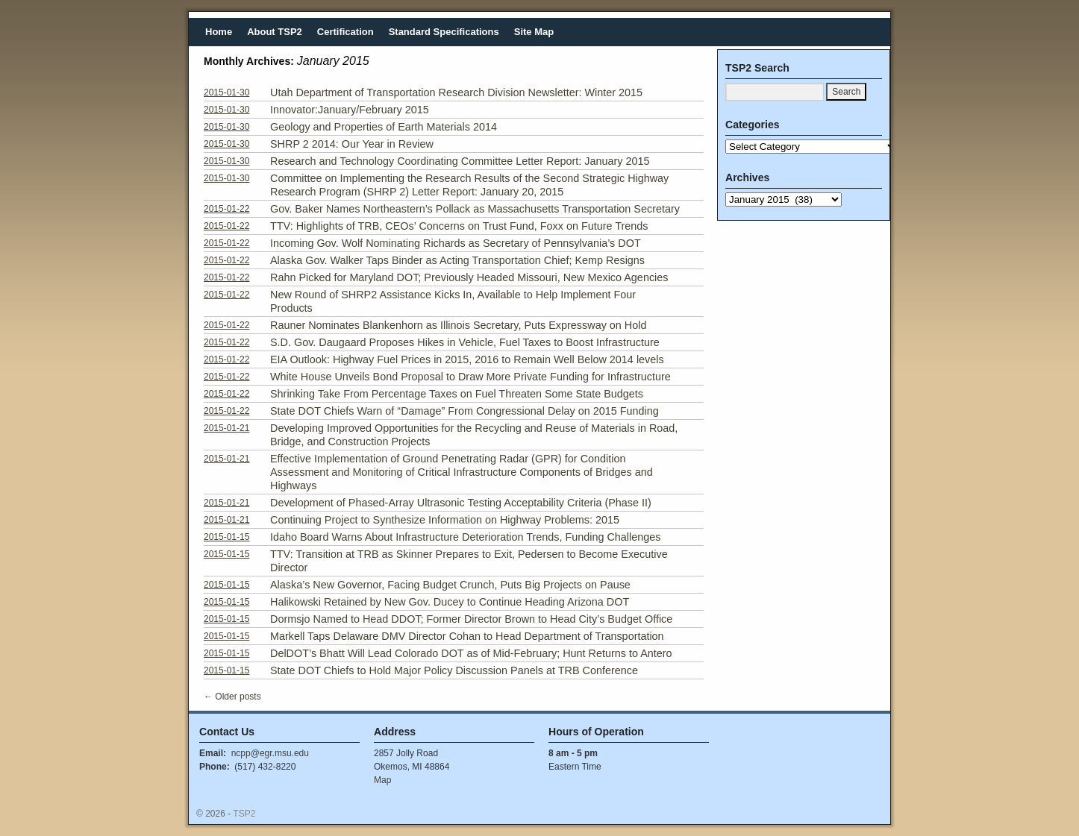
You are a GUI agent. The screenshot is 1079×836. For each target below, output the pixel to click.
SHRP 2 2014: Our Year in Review (352, 144)
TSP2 (244, 813)
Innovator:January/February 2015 (349, 110)
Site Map (534, 31)
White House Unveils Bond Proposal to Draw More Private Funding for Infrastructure (470, 377)
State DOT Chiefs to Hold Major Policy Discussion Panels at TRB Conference (454, 670)
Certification (345, 31)
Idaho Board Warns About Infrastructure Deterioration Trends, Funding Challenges (465, 537)
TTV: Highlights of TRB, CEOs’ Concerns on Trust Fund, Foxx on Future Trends (459, 226)
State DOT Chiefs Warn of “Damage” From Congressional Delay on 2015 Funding (464, 411)
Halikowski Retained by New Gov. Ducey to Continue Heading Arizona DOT (449, 602)
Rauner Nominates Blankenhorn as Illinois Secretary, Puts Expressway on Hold (458, 325)
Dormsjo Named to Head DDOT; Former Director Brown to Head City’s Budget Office (471, 619)
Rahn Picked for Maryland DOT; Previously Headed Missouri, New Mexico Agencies (469, 277)
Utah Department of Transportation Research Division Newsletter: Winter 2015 (456, 92)
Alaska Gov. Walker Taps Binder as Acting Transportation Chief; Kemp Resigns (457, 260)
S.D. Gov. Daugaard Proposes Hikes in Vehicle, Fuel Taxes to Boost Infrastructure (465, 342)
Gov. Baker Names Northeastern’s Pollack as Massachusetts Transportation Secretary (475, 209)
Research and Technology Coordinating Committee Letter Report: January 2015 (460, 161)
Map (382, 780)
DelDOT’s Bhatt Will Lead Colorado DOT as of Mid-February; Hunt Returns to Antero (471, 653)
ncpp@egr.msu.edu (270, 753)
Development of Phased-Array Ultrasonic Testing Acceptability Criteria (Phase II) (460, 503)
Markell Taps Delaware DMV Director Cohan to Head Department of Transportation (467, 636)
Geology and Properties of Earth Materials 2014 (383, 127)
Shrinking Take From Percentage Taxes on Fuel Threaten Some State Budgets (456, 394)
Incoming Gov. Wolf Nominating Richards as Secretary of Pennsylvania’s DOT (455, 243)
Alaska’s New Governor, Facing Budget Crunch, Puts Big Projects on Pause (450, 585)
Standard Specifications (444, 31)
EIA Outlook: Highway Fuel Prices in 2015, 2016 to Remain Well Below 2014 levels (467, 359)
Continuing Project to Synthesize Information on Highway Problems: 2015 (444, 520)
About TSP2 (274, 31)
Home (218, 31)
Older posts (232, 696)
